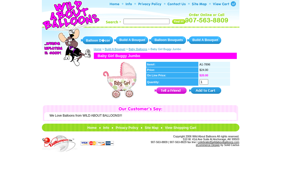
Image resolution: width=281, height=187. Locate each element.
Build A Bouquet (132, 40)
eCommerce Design (208, 145)
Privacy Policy (127, 128)
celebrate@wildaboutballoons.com (218, 142)
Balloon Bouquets (168, 40)
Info (106, 128)
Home (92, 128)
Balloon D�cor (98, 40)
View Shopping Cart (180, 128)
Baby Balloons (138, 49)
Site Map (152, 128)
